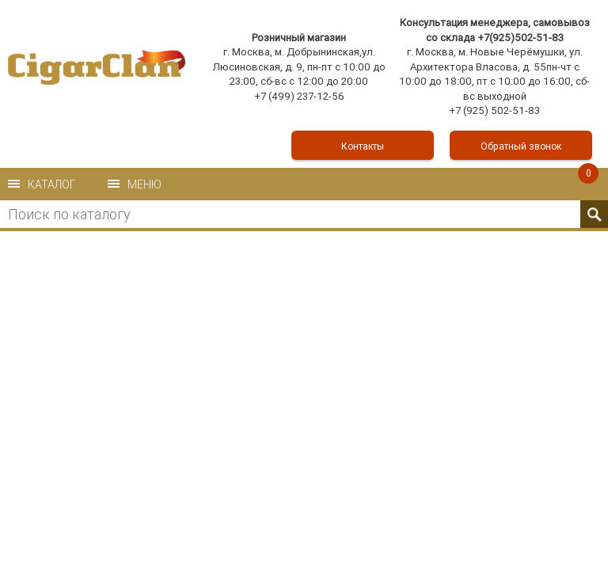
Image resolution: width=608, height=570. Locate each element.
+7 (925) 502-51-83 (494, 110)
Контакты (362, 146)
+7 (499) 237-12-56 (299, 96)
